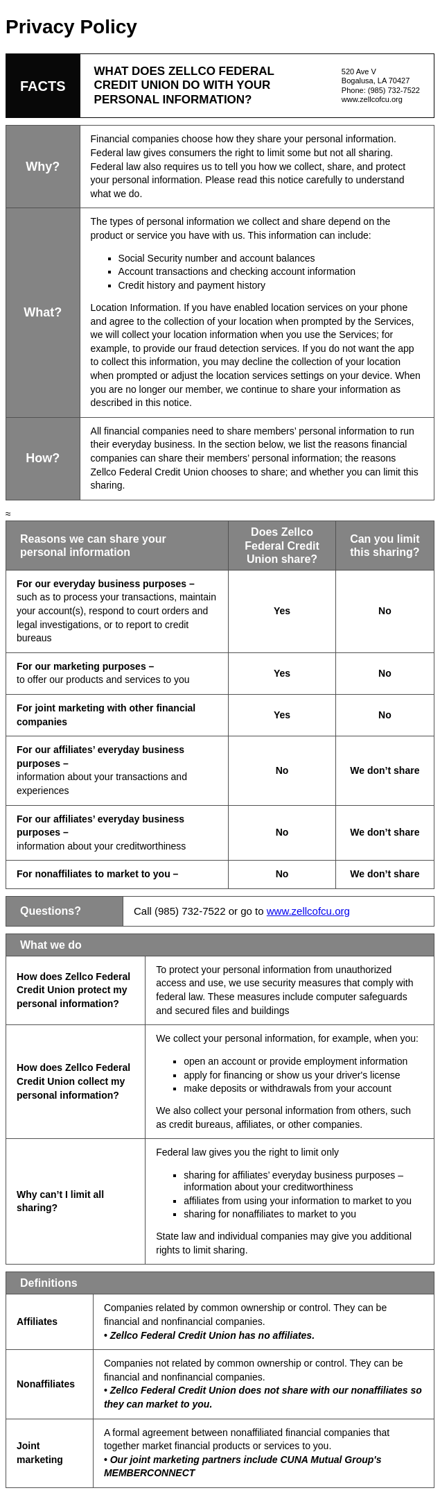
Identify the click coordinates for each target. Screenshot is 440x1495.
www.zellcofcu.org (372, 99)
